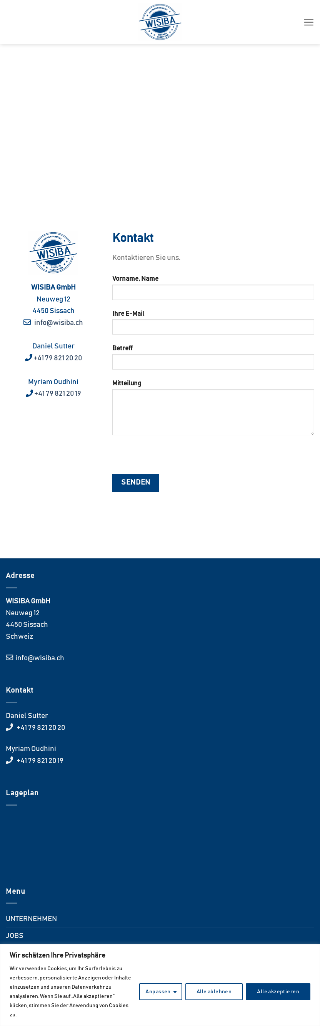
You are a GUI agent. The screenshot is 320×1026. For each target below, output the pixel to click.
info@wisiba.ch (57, 322)
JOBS (14, 935)
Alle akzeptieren (278, 991)
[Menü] (308, 22)
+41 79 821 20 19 (57, 393)
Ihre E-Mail (213, 325)
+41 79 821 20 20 (57, 358)
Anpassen (157, 991)
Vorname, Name (213, 290)
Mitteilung (213, 410)
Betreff (213, 360)
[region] (160, 985)
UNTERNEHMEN (31, 919)
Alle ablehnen (214, 991)
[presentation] (170, 459)
